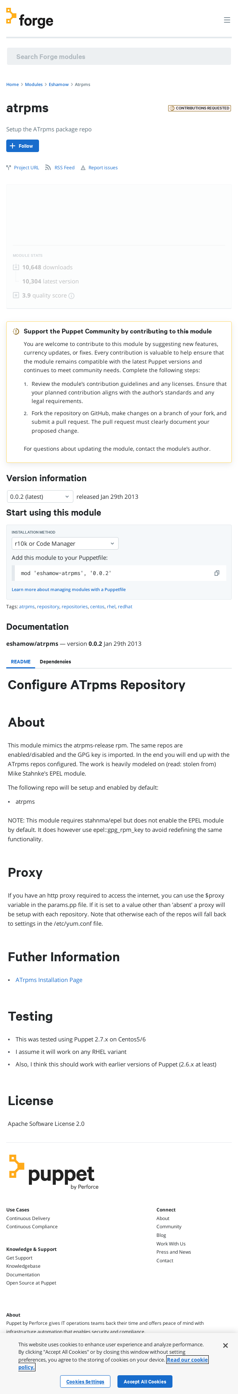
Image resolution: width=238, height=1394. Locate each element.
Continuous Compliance (32, 1226)
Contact (164, 1260)
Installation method (33, 532)
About (162, 1218)
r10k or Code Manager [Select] (65, 543)
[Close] (225, 1345)
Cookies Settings (85, 1381)
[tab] (20, 661)
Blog (161, 1235)
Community (168, 1226)
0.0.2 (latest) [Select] (40, 496)
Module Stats (28, 255)
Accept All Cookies (145, 1381)
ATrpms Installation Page (49, 980)
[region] (119, 1363)
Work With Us (171, 1243)
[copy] (217, 573)
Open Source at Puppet (31, 1282)
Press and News (173, 1252)
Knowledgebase (23, 1266)
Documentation (23, 1274)
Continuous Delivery (28, 1218)
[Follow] (22, 146)
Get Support (19, 1257)
